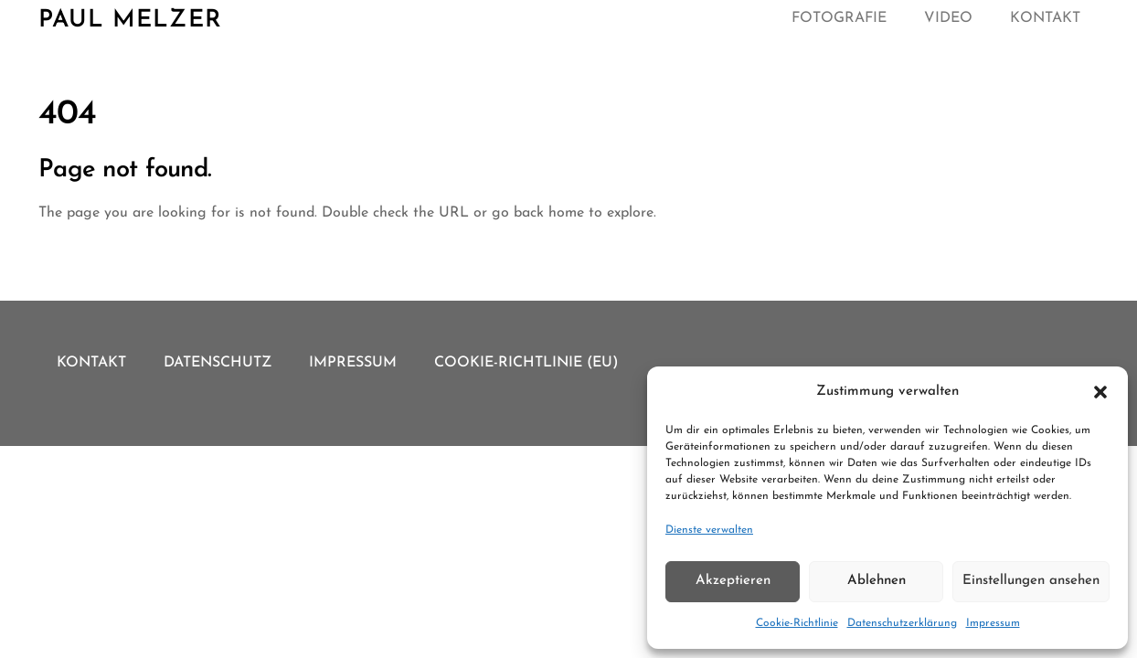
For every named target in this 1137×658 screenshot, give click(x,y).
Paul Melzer (130, 20)
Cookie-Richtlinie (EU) (526, 363)
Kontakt (1045, 18)
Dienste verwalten (709, 530)
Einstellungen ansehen (1031, 581)
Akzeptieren (733, 581)
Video (948, 18)
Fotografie (839, 18)
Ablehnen (876, 581)
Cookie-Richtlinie (797, 623)
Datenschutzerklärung (902, 623)
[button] (1100, 392)
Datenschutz (217, 363)
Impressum (993, 623)
